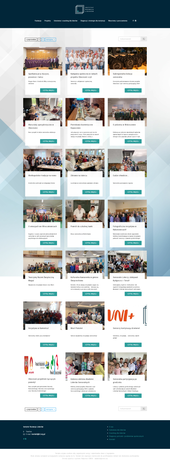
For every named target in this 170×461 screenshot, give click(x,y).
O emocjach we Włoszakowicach (42, 226)
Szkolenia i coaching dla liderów (65, 21)
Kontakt (112, 439)
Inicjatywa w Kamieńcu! (38, 328)
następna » (50, 40)
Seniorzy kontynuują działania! (126, 328)
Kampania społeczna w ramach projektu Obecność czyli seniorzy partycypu (84, 77)
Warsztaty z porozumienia (117, 21)
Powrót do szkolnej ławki (82, 226)
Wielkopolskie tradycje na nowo (42, 175)
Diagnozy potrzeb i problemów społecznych (126, 436)
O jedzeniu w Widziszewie (124, 125)
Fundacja (38, 21)
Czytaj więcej (48, 90)
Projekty (48, 21)
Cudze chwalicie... (121, 175)
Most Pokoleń (77, 328)
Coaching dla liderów (117, 433)
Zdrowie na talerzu (79, 175)
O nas (111, 427)
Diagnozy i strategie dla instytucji (93, 21)
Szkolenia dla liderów (117, 430)
